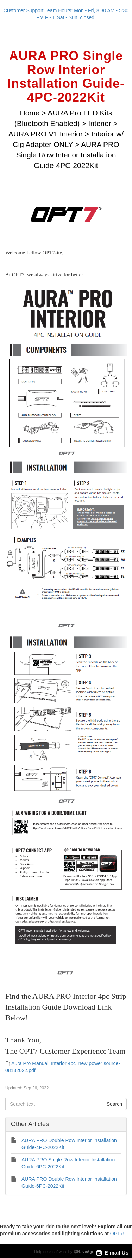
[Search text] (53, 1104)
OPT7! (117, 1233)
